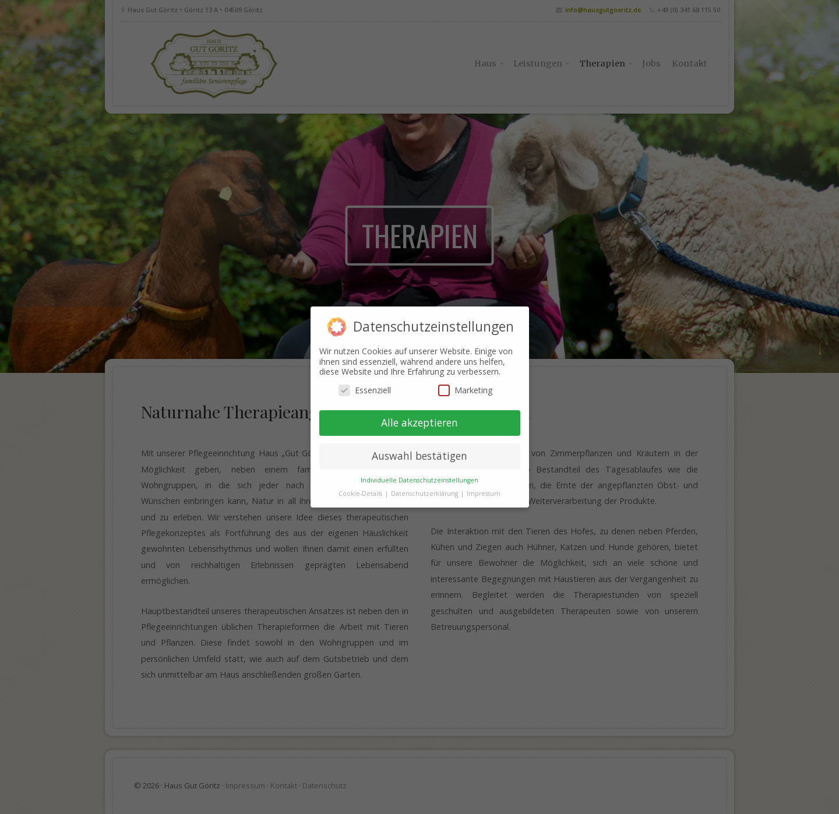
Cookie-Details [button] (361, 493)
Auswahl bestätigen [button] (419, 456)
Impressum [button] (483, 493)
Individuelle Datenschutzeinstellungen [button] (419, 480)
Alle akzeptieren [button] (419, 422)
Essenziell (365, 390)
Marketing (465, 390)
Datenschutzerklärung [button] (425, 493)
